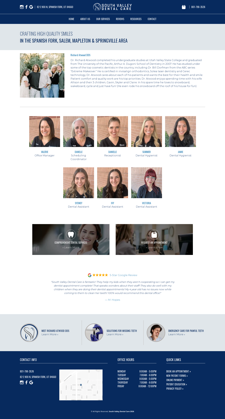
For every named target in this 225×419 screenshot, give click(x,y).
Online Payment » (175, 380)
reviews (120, 19)
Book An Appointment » (178, 371)
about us (85, 19)
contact (152, 19)
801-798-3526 (198, 7)
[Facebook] (26, 7)
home (71, 19)
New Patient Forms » (177, 376)
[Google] (31, 7)
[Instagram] (22, 7)
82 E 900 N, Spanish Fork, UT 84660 (55, 7)
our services (103, 19)
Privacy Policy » (174, 388)
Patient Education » (176, 384)
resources (135, 19)
